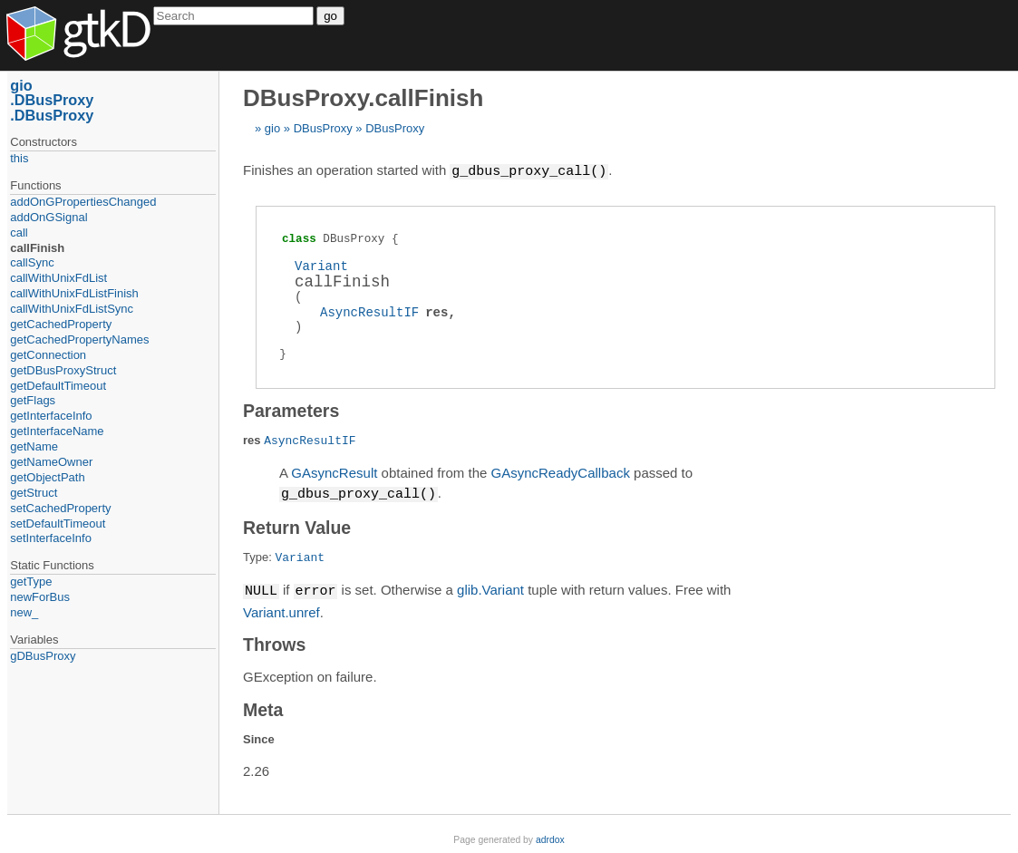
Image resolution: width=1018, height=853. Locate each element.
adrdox (550, 837)
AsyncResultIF (369, 311)
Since (259, 736)
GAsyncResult (334, 472)
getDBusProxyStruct (63, 370)
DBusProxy (323, 128)
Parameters (291, 410)
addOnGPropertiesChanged (83, 201)
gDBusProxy (42, 656)
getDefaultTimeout (58, 386)
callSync (31, 262)
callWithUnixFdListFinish (74, 293)
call (19, 232)
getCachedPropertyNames (79, 339)
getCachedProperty (60, 324)
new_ (24, 612)
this (19, 158)
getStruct (33, 492)
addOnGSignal (48, 217)
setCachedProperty (60, 508)
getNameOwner (51, 462)
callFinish (37, 248)
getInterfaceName (56, 431)
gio (272, 128)
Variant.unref (281, 609)
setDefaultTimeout (57, 523)
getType (31, 581)
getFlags (32, 400)
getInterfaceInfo (51, 415)
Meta (263, 707)
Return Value (297, 526)
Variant (321, 265)
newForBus (40, 597)
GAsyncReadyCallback (559, 472)
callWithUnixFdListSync (71, 308)
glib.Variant (490, 588)
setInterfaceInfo (51, 538)
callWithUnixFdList (58, 278)
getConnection (48, 355)
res (436, 311)
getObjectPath (47, 477)
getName (34, 446)
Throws (274, 642)
